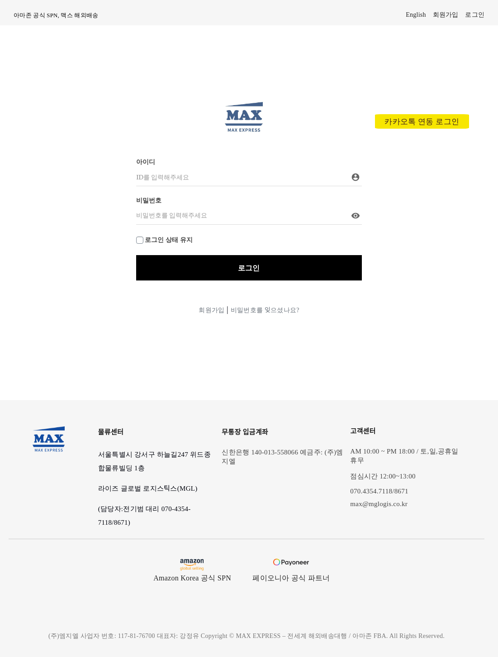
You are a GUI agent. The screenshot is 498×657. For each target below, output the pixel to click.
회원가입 (211, 310)
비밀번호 (149, 200)
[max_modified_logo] (243, 104)
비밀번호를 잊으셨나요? (265, 310)
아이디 (146, 162)
